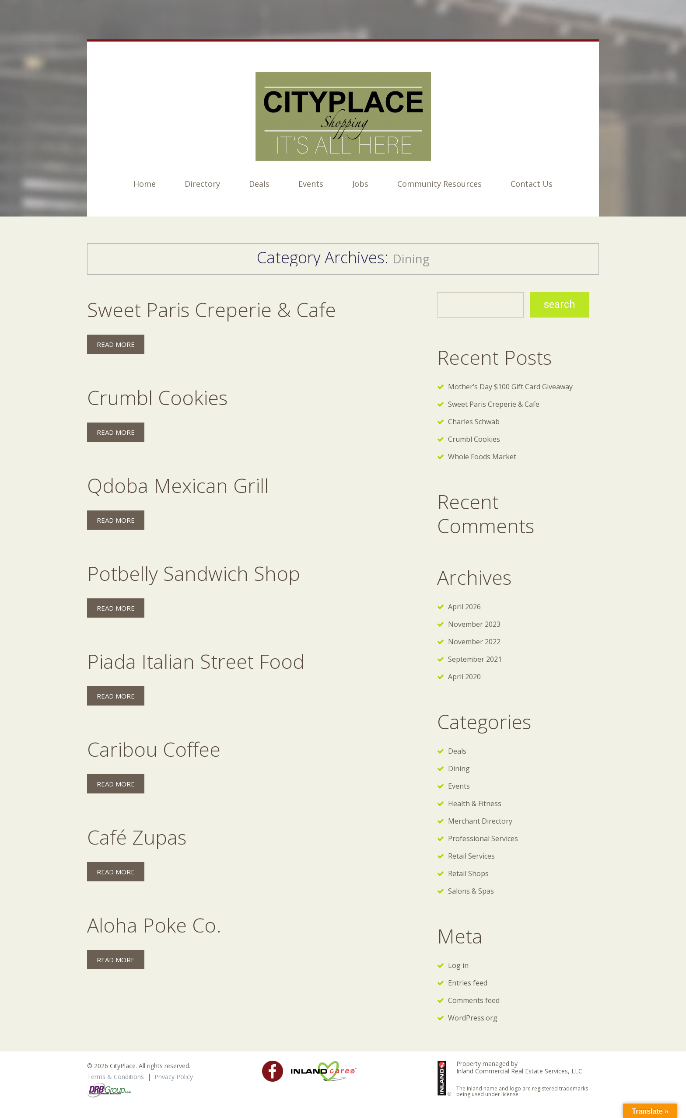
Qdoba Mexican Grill (178, 485)
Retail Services (471, 856)
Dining (459, 768)
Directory (202, 183)
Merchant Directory (480, 821)
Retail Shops (468, 873)
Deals (259, 183)
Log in (458, 965)
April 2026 (464, 606)
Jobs (360, 183)
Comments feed (474, 1000)
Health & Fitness (474, 803)
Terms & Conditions (115, 1077)
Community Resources (439, 183)
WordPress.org (472, 1018)
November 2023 (474, 624)
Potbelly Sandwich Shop (193, 573)
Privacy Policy (173, 1077)
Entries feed (467, 983)
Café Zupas (136, 837)
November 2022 (474, 641)
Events (310, 183)
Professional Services (483, 838)
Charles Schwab (474, 421)
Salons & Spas (471, 891)
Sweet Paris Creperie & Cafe (211, 309)
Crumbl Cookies (157, 397)
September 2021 (475, 659)
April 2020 (464, 676)
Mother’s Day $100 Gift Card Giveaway (510, 386)
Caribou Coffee (153, 749)
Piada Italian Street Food (195, 661)
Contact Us (532, 183)
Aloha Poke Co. (154, 925)
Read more (116, 344)
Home (144, 183)
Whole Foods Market (482, 456)
